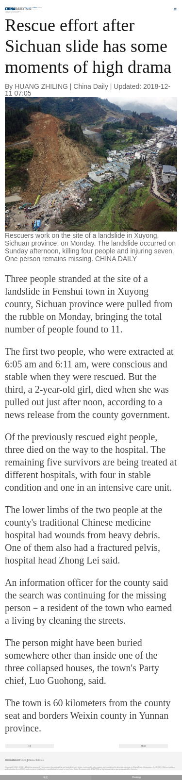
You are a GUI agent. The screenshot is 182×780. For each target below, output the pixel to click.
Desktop (136, 777)
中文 (45, 777)
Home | (8, 12)
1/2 (29, 746)
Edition (37, 8)
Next (143, 746)
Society (16, 12)
